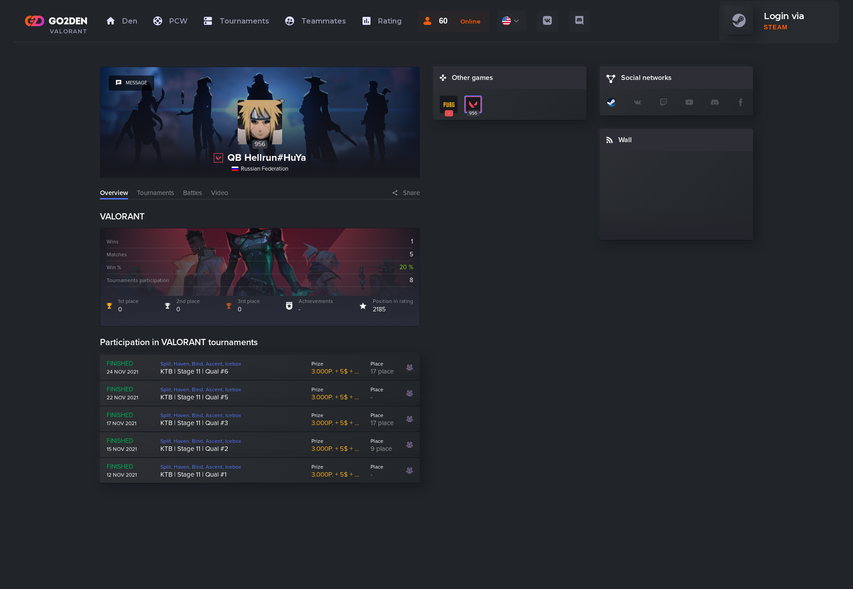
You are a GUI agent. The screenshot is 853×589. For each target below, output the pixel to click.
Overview (114, 193)
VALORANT (69, 31)
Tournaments (155, 193)
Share (411, 193)
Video (219, 193)
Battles (192, 193)
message (131, 83)
